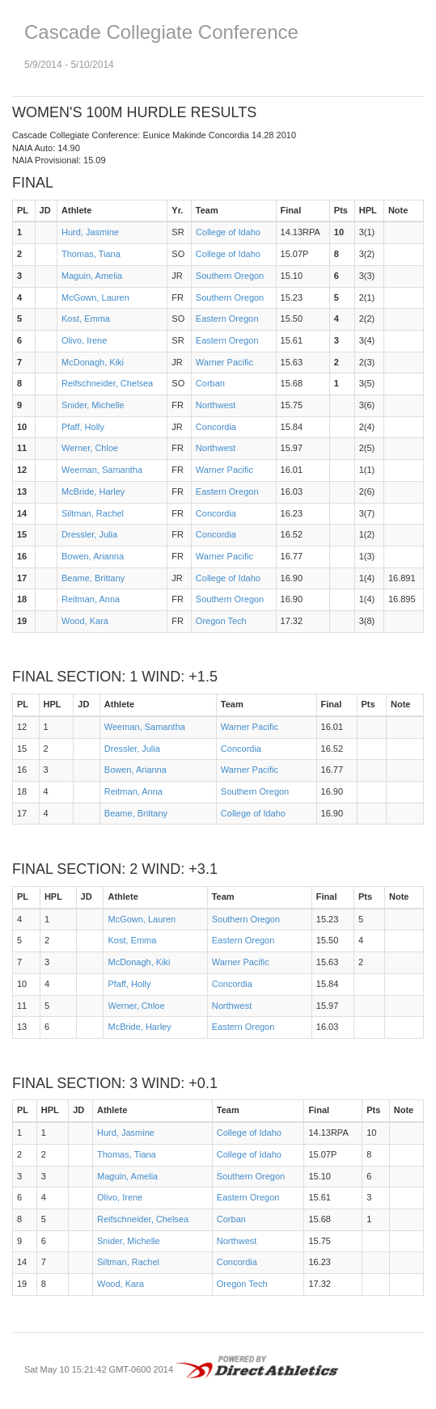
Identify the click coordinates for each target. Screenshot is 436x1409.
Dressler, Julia (89, 534)
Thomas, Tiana (91, 254)
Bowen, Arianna (92, 556)
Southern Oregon (230, 276)
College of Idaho (228, 232)
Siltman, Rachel (92, 513)
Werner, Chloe (89, 448)
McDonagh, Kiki (92, 362)
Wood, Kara (84, 621)
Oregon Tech (221, 621)
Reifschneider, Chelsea (107, 383)
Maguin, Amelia (91, 276)
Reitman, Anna (90, 599)
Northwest (216, 405)
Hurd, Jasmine (90, 232)
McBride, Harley (93, 491)
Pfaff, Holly (82, 427)
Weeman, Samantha (101, 470)
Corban (210, 383)
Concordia (216, 427)
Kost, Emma (85, 318)
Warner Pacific (224, 362)
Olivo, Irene (84, 340)
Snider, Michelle (93, 405)
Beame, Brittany (93, 578)
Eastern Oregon (227, 318)
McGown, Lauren (95, 297)
